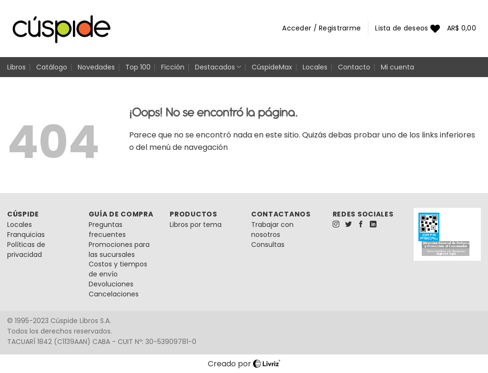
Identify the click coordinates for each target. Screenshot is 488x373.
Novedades (96, 67)
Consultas (268, 244)
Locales (315, 67)
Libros (16, 67)
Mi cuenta (397, 67)
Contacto (354, 67)
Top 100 (138, 67)
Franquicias (26, 234)
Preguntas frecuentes (107, 229)
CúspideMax (272, 67)
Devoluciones (111, 284)
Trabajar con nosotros (272, 229)
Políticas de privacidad (26, 249)
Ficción (172, 67)
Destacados (218, 67)
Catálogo (51, 67)
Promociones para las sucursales (119, 249)
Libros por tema (196, 224)
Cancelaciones (114, 294)
